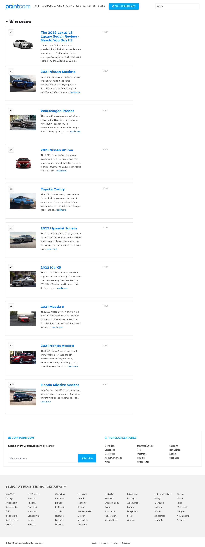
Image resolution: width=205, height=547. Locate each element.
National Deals (48, 6)
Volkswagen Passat (57, 111)
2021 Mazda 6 (52, 307)
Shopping (173, 445)
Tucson (108, 507)
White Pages (143, 462)
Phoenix (32, 502)
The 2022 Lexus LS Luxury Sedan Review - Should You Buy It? (60, 36)
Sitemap (126, 542)
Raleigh (158, 498)
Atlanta (130, 520)
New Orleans (183, 515)
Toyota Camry (53, 189)
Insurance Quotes (145, 445)
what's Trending (65, 6)
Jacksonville (33, 515)
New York (10, 494)
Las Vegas (131, 498)
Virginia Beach (111, 520)
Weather (141, 458)
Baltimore (59, 507)
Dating (172, 453)
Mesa (129, 515)
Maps (107, 462)
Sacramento (110, 511)
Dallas (8, 511)
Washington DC (85, 511)
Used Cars (174, 458)
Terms (115, 542)
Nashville (59, 515)
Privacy (104, 542)
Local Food (110, 449)
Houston (32, 498)
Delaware (82, 524)
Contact (86, 6)
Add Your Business (123, 6)
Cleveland (159, 502)
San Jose (32, 511)
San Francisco (12, 520)
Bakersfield (160, 515)
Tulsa (179, 502)
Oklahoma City (112, 502)
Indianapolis (11, 515)
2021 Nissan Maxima (58, 72)
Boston (81, 507)
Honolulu (159, 520)
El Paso (58, 502)
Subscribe (87, 458)
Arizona (31, 524)
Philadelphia (11, 502)
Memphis (82, 502)
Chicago (9, 498)
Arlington (181, 511)
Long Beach (132, 511)
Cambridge (110, 445)
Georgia (9, 524)
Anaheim (181, 520)
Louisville (59, 520)
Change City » (99, 6)
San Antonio (11, 507)
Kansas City (110, 515)
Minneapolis (182, 507)
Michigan (59, 524)
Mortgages (142, 453)
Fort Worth (83, 494)
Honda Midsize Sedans (60, 385)
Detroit (81, 498)
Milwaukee (83, 520)
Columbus (60, 494)
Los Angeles (33, 494)
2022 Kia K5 (51, 267)
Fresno (130, 507)
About (94, 542)
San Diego (32, 507)
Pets (139, 449)
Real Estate (174, 449)
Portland (109, 498)
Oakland (159, 507)
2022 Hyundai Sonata (59, 228)
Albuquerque (133, 502)
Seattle (58, 511)
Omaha (180, 494)
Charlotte (59, 498)
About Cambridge (113, 458)
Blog (78, 6)
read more (75, 92)
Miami (180, 498)
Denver (81, 515)
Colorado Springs (163, 494)
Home (36, 6)
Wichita (158, 511)
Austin (31, 520)
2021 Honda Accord (57, 346)
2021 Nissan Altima (57, 150)
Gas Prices (110, 453)
